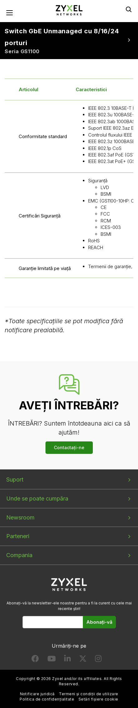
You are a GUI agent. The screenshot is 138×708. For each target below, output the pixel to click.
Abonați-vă (99, 622)
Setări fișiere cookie (98, 699)
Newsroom (20, 517)
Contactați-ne (69, 447)
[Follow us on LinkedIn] (67, 660)
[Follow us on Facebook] (35, 660)
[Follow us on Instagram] (98, 660)
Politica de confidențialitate (47, 699)
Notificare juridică (37, 694)
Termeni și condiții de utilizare (88, 694)
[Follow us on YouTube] (51, 660)
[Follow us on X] (83, 660)
